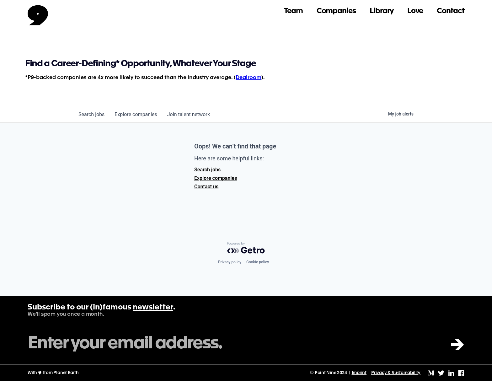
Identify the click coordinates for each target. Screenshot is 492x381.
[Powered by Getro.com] (246, 248)
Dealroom (248, 77)
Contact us (206, 187)
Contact (450, 11)
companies (136, 114)
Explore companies (215, 178)
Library (381, 11)
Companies (336, 11)
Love (415, 11)
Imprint (359, 373)
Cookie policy (257, 262)
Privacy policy (229, 262)
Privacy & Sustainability (395, 373)
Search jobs (207, 170)
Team (293, 11)
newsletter (153, 307)
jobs (91, 114)
